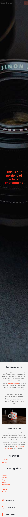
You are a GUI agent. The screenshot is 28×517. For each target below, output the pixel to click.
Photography (6, 485)
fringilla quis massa (13, 384)
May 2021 (4, 462)
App (3, 473)
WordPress (5, 492)
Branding (4, 475)
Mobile (4, 482)
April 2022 (5, 460)
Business (4, 477)
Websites (4, 489)
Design (4, 480)
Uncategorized (6, 487)
